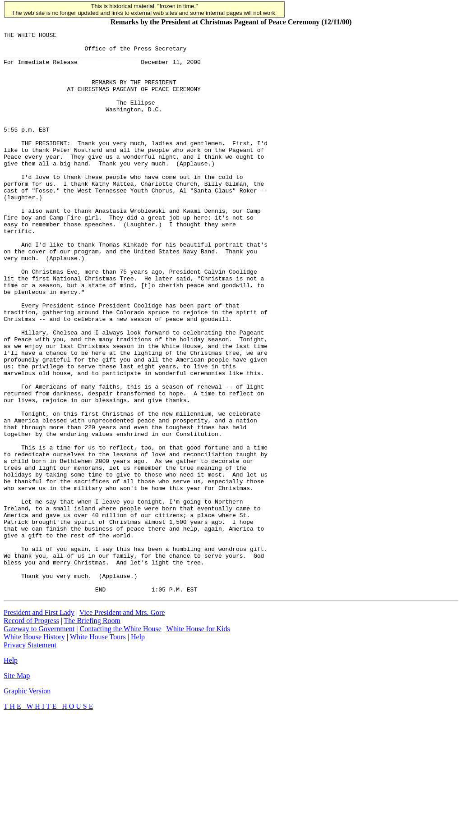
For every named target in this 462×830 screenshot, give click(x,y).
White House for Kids (198, 741)
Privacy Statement (30, 757)
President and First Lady (39, 725)
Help (138, 749)
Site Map (17, 788)
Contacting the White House (120, 741)
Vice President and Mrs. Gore (122, 725)
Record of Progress (31, 733)
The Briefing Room (92, 733)
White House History (34, 749)
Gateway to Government (39, 741)
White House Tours (98, 749)
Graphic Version (27, 803)
